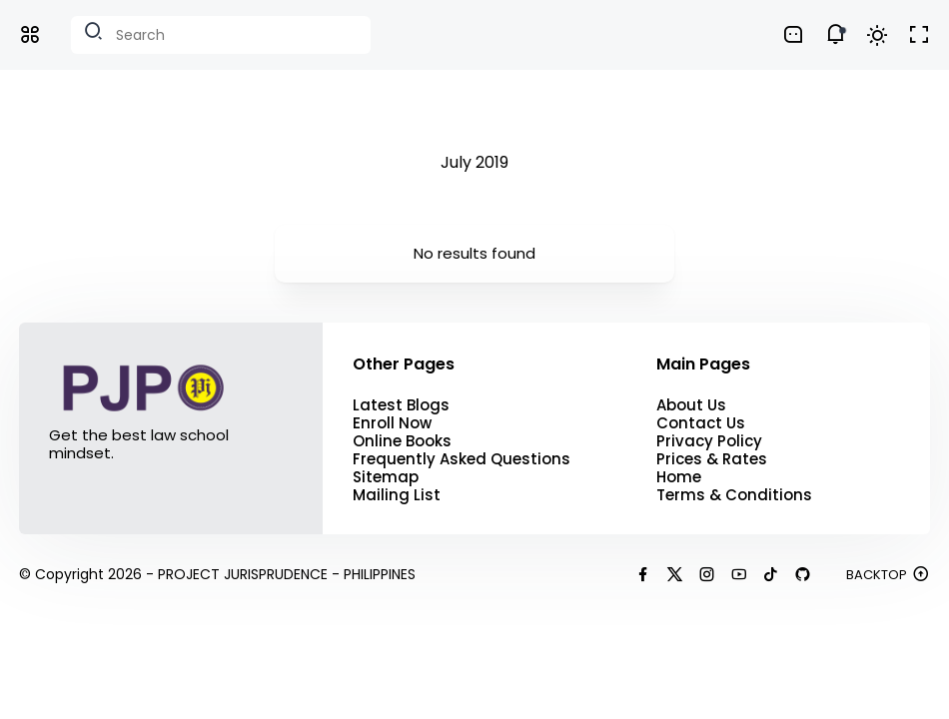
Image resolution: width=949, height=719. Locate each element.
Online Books (402, 441)
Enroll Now (392, 423)
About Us (691, 405)
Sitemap (386, 477)
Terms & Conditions (734, 495)
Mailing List (397, 495)
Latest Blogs (401, 405)
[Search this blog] (221, 35)
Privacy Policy (709, 441)
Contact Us (700, 423)
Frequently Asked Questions (461, 459)
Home (678, 477)
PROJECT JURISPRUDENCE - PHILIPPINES (287, 574)
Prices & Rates (711, 459)
